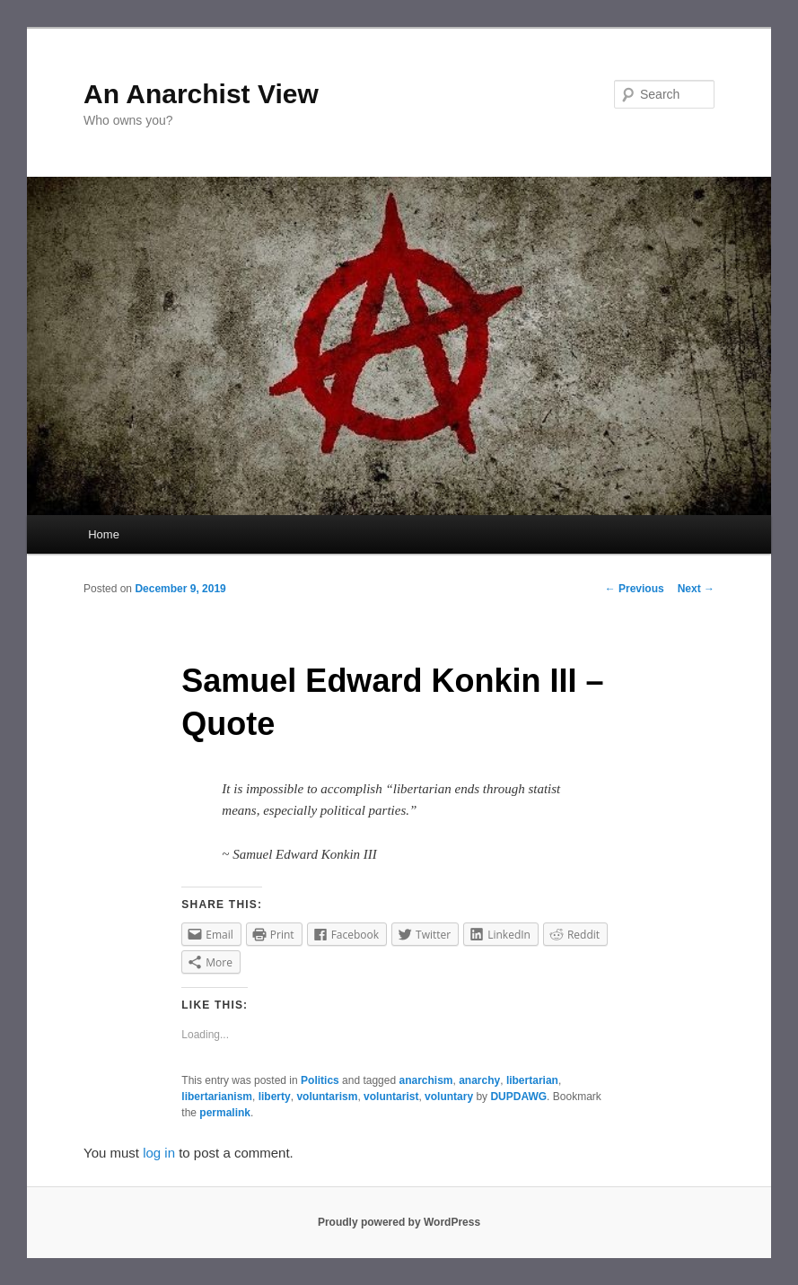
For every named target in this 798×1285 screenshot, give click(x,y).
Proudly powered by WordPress (399, 1222)
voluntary (449, 1096)
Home (103, 534)
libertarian (532, 1080)
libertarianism (216, 1096)
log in (159, 1152)
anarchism (425, 1080)
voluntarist (391, 1096)
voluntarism (326, 1096)
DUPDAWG (518, 1096)
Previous (634, 588)
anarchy (479, 1080)
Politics (320, 1080)
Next (696, 588)
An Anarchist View (201, 94)
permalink (224, 1112)
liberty (275, 1096)
